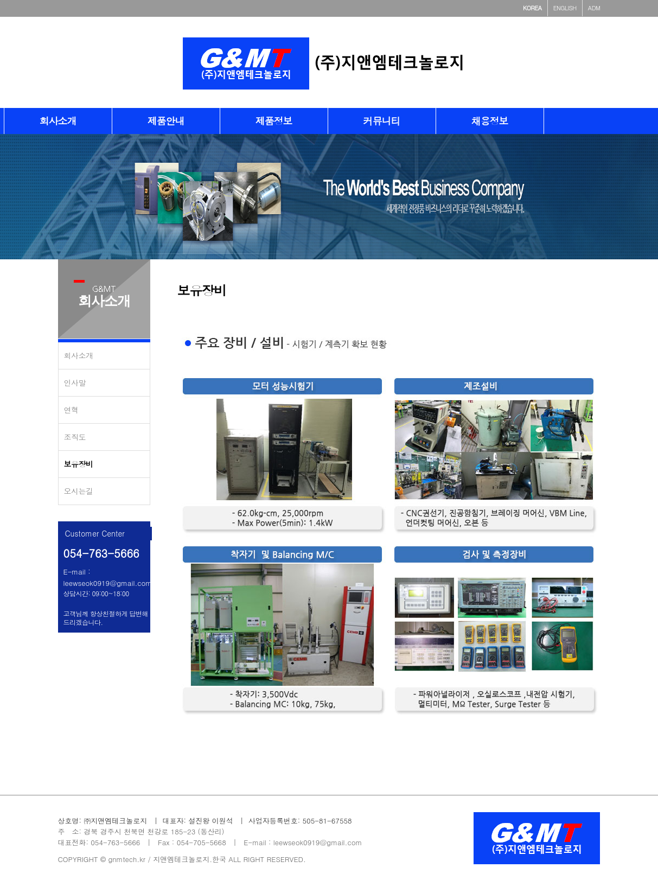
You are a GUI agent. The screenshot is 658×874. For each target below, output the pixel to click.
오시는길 (78, 491)
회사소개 (78, 355)
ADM (594, 8)
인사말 (75, 382)
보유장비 (78, 463)
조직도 (75, 436)
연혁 (71, 409)
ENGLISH (565, 8)
